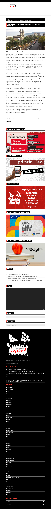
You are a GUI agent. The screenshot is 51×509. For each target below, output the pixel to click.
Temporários (10, 488)
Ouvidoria (41, 11)
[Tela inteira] (43, 309)
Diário (8, 415)
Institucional (24, 11)
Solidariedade (10, 486)
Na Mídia (9, 445)
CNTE (8, 406)
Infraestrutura (10, 432)
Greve (8, 428)
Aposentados (10, 389)
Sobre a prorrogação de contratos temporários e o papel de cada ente (22, 278)
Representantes (10, 471)
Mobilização (9, 441)
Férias (8, 426)
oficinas (8, 451)
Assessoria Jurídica (34, 11)
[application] (25, 299)
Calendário (9, 398)
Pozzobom (9, 462)
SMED (8, 481)
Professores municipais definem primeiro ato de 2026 (18, 274)
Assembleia (9, 393)
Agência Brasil (10, 387)
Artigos (19, 51)
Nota (8, 447)
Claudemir (9, 404)
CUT (8, 411)
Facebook (25, 501)
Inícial (9, 11)
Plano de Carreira (10, 458)
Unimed (9, 490)
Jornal (8, 434)
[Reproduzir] (7, 309)
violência (9, 492)
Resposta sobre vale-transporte (37, 118)
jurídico (8, 436)
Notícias (13, 11)
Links (29, 11)
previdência (9, 466)
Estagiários (9, 421)
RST (8, 473)
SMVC (8, 484)
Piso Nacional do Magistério (13, 456)
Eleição (8, 419)
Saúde (8, 475)
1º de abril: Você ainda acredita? (12, 1)
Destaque (24, 51)
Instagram (25, 504)
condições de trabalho (11, 408)
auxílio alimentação (11, 396)
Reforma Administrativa (12, 469)
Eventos (9, 424)
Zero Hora (9, 494)
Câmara (9, 400)
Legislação (18, 11)
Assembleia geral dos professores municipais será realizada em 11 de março (23, 276)
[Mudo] (41, 309)
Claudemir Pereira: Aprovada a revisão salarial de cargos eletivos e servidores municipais (14, 120)
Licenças (9, 439)
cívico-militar (9, 402)
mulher (8, 443)
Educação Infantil (10, 417)
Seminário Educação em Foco (13, 477)
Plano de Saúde (10, 460)
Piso (8, 454)
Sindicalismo (9, 479)
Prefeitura (9, 464)
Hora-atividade (10, 430)
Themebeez (17, 507)
